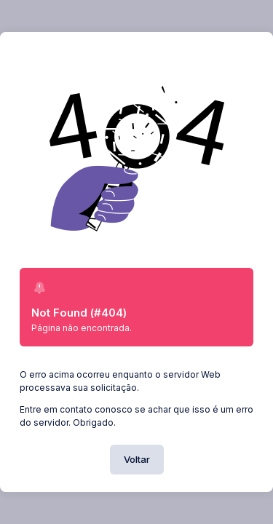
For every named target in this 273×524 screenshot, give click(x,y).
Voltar (137, 459)
